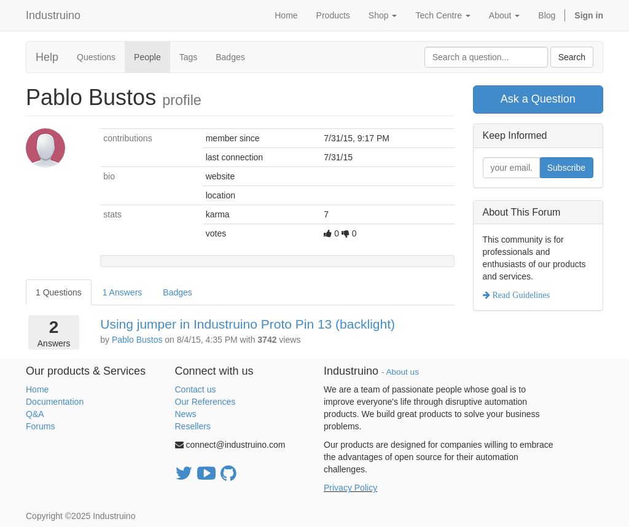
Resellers (193, 426)
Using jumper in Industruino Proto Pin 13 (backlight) (247, 324)
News (186, 414)
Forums (40, 426)
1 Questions (59, 292)
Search (571, 57)
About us (402, 372)
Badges (230, 57)
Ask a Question (538, 99)
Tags (188, 57)
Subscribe (566, 168)
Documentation (55, 402)
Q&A (35, 414)
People (147, 57)
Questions (96, 57)
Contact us (195, 389)
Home (37, 389)
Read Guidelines (520, 295)
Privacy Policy (350, 488)
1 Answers (123, 292)
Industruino (53, 15)
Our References (205, 402)
